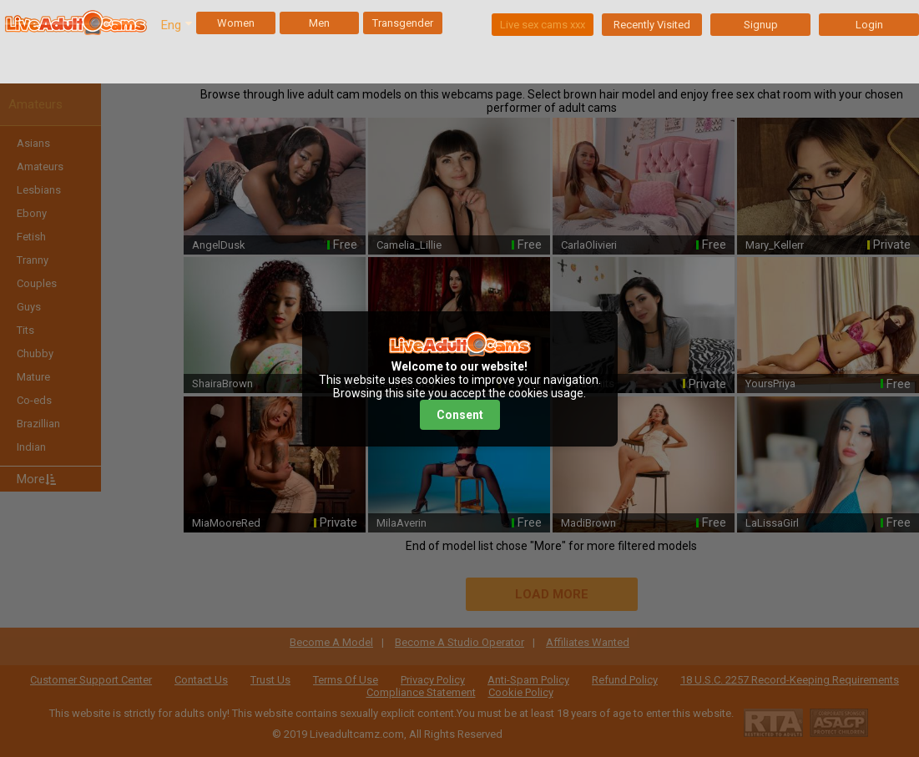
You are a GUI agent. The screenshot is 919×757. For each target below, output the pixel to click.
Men (319, 23)
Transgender (402, 23)
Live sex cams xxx (542, 24)
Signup (761, 24)
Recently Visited (652, 24)
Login (869, 24)
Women (236, 23)
